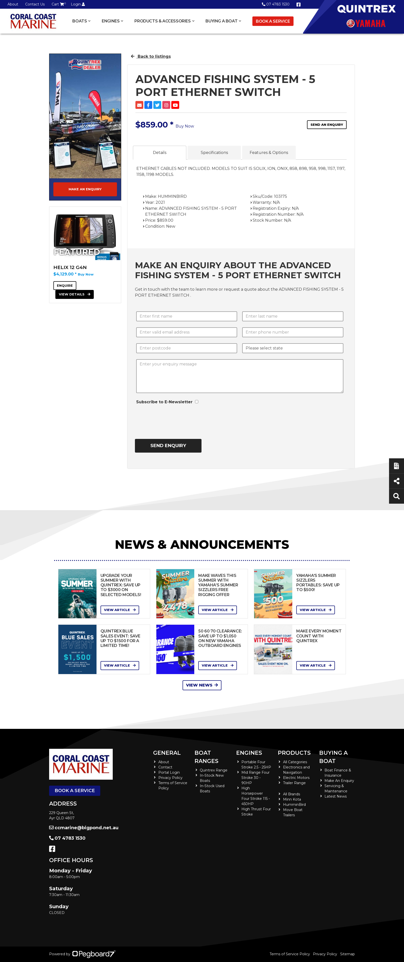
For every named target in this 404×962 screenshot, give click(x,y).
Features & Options (269, 152)
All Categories (295, 762)
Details (159, 152)
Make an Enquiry (85, 189)
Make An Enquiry (339, 780)
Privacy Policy (170, 777)
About (12, 4)
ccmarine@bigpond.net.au (83, 827)
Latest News (335, 796)
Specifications (214, 152)
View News (202, 685)
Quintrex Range (213, 770)
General (167, 753)
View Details (74, 294)
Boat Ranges (206, 757)
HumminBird (294, 804)
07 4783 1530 (276, 4)
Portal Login (169, 772)
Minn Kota (292, 799)
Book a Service (273, 21)
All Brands (291, 794)
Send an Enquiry (326, 125)
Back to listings (151, 56)
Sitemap (347, 954)
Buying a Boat (221, 21)
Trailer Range (294, 783)
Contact (165, 767)
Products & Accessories (162, 21)
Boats (79, 21)
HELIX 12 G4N (70, 267)
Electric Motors (296, 777)
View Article (120, 610)
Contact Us (35, 4)
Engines (110, 21)
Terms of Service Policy (290, 954)
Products (294, 753)
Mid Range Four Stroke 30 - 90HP (255, 777)
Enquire (65, 285)
